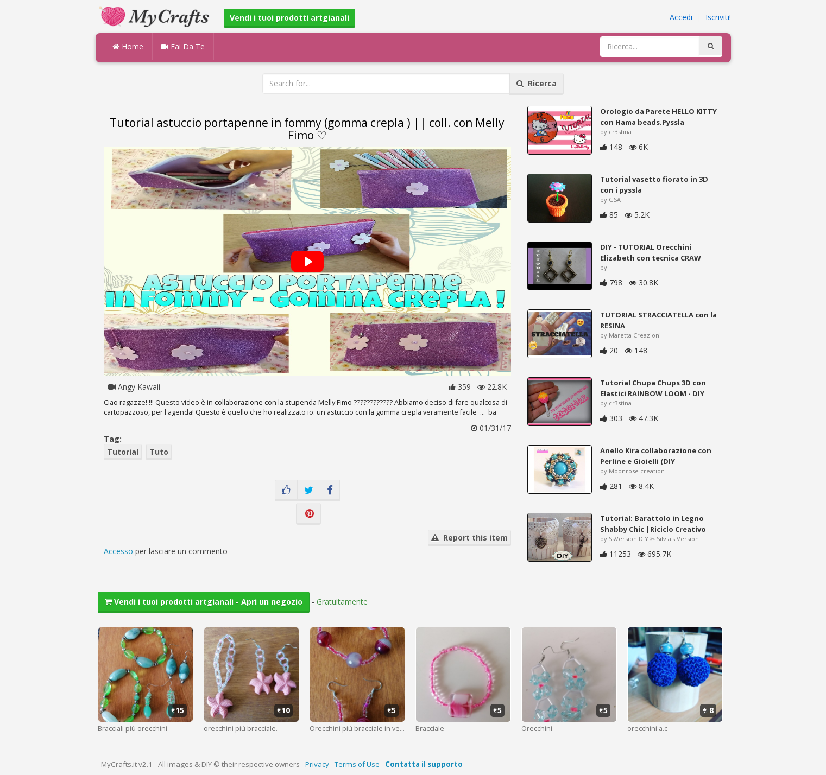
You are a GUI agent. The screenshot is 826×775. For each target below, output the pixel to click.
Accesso (118, 551)
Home (127, 46)
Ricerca (536, 83)
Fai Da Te (183, 46)
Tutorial (122, 452)
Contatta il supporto (424, 764)
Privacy (317, 764)
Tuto (158, 452)
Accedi (681, 17)
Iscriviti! (718, 17)
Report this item (469, 537)
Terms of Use (357, 764)
